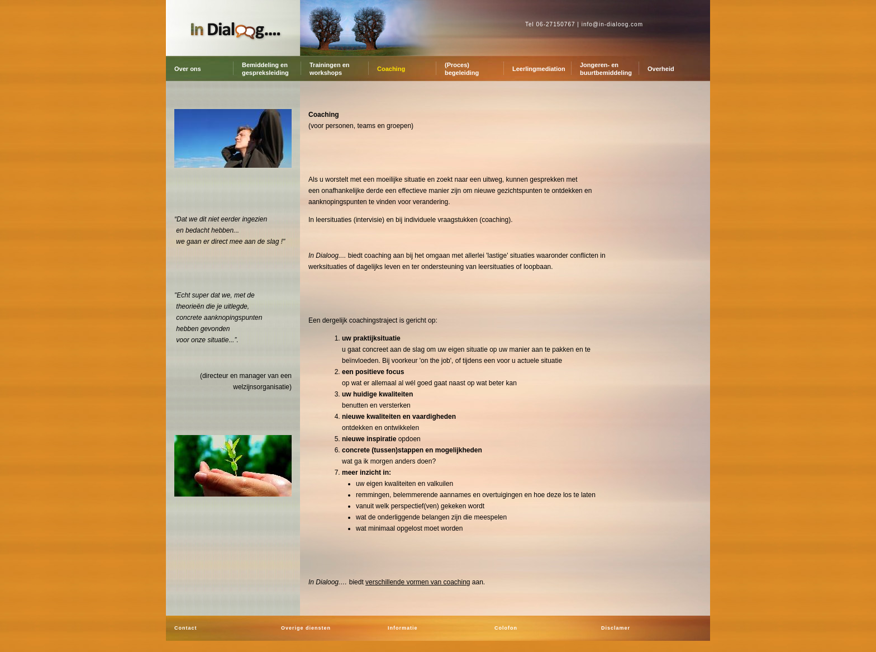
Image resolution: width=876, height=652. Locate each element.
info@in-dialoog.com (612, 24)
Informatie (403, 628)
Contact (185, 628)
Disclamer (615, 628)
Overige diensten (306, 628)
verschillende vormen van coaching (417, 582)
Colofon (505, 628)
